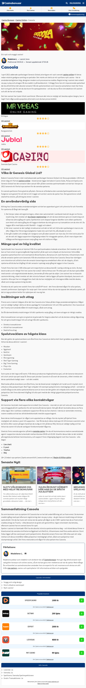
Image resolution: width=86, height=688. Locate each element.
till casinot (5, 121)
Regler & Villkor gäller (62, 457)
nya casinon (12, 568)
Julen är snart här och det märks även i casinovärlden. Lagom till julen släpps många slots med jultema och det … (52, 498)
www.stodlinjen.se (53, 681)
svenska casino (39, 431)
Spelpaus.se (50, 607)
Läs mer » (28, 501)
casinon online (24, 181)
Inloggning (75, 3)
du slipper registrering (37, 217)
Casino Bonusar (8, 20)
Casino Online (21, 20)
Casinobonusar (50, 560)
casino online (68, 74)
